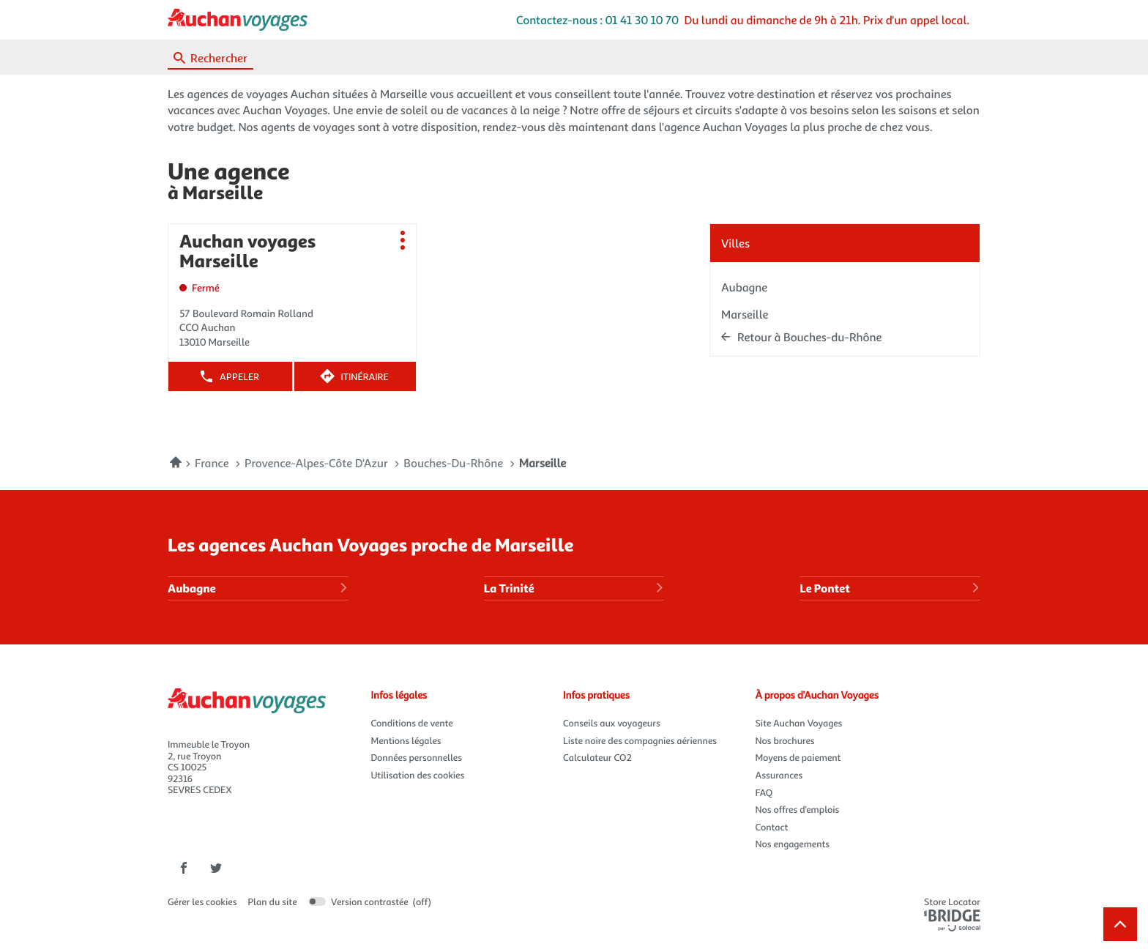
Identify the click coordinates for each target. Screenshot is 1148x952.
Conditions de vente (412, 723)
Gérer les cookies (202, 901)
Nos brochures (785, 740)
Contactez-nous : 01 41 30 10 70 (597, 19)
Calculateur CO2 (597, 757)
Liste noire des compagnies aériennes (640, 740)
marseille (744, 313)
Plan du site (272, 901)
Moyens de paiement (798, 757)
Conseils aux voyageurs (611, 723)
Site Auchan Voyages (799, 723)
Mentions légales (406, 740)
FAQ (764, 792)
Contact (772, 827)
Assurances (779, 775)
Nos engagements (793, 843)
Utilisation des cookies (418, 775)
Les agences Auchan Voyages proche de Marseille (371, 543)
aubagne (744, 286)
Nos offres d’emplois (798, 809)
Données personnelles (417, 757)
